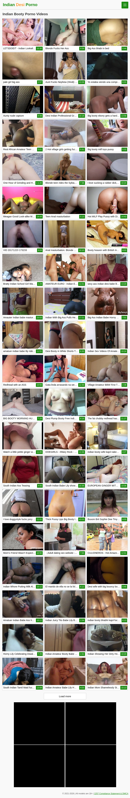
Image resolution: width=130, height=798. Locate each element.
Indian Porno (20, 4)
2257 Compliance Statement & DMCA (111, 793)
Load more (65, 696)
